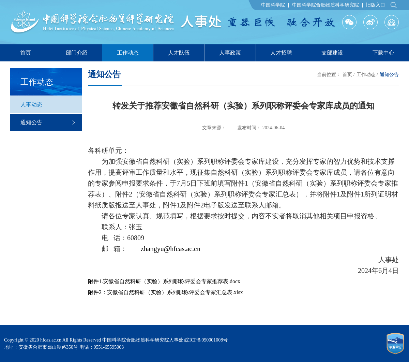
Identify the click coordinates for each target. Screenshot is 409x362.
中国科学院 (273, 5)
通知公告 (47, 122)
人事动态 (31, 104)
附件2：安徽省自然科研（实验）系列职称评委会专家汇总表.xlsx (165, 292)
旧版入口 (375, 5)
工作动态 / (367, 74)
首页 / (348, 74)
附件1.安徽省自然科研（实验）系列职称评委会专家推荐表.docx (164, 281)
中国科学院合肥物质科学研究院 (325, 5)
